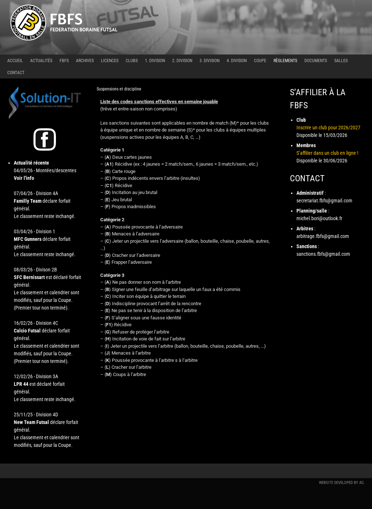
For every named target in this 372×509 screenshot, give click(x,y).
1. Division (155, 60)
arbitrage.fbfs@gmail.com (322, 236)
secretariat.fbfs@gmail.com (324, 200)
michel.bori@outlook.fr (319, 218)
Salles (341, 60)
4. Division (237, 60)
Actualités (41, 60)
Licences (109, 60)
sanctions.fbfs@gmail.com (323, 254)
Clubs (132, 60)
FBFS (64, 60)
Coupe (260, 60)
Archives (85, 60)
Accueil (15, 60)
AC (361, 482)
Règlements (285, 60)
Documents (315, 60)
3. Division (209, 60)
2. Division (182, 60)
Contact (15, 72)
